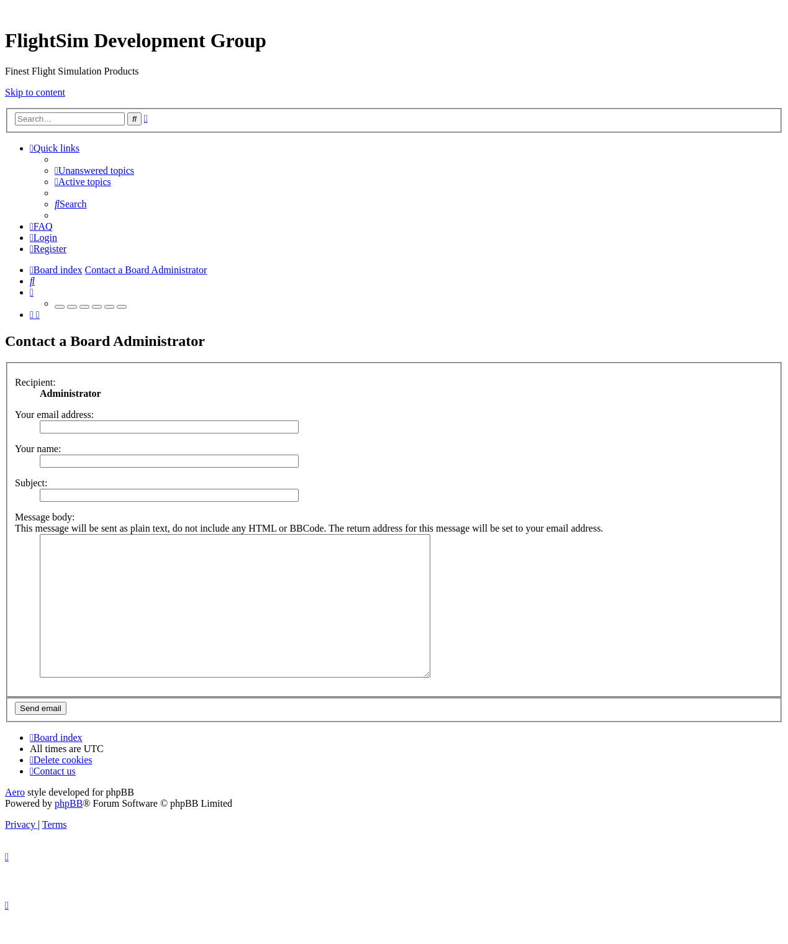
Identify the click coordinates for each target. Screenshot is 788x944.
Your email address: (54, 414)
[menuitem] (94, 170)
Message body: (45, 517)
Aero (15, 820)
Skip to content (35, 92)
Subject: (31, 483)
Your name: (38, 448)
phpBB (69, 831)
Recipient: (35, 382)
